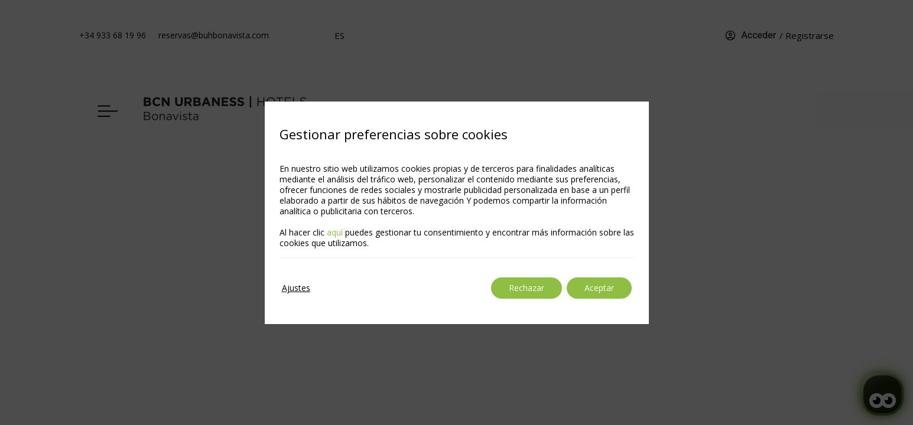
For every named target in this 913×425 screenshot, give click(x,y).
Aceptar (599, 287)
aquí (335, 232)
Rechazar (526, 287)
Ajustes (296, 287)
